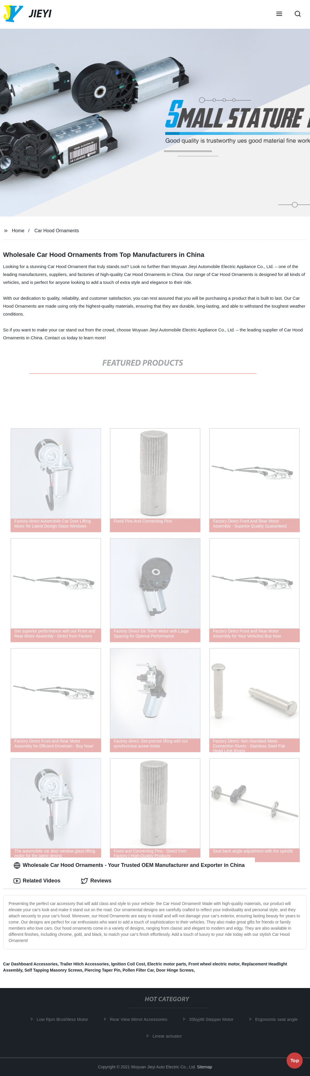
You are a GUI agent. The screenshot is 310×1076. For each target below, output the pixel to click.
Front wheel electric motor (213, 964)
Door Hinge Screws (175, 970)
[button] (279, 14)
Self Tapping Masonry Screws (53, 970)
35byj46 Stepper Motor (213, 1019)
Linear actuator (169, 1035)
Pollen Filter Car (138, 970)
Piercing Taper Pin (102, 970)
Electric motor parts (166, 964)
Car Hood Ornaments (57, 230)
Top (294, 1060)
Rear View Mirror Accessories (141, 1019)
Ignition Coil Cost (128, 964)
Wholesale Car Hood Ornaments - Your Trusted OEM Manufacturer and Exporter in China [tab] (129, 865)
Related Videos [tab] (37, 880)
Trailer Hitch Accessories (84, 964)
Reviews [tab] (96, 880)
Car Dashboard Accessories (30, 964)
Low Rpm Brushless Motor (65, 1019)
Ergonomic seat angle (279, 1019)
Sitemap (204, 1067)
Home (18, 230)
